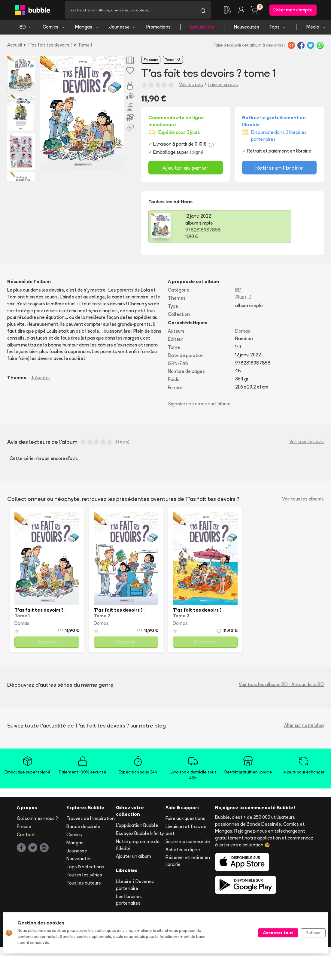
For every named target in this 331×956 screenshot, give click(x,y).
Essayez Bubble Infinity (140, 835)
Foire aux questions (185, 821)
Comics (54, 29)
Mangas (87, 29)
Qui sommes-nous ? (37, 821)
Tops (277, 29)
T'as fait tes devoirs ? (50, 47)
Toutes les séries (84, 877)
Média (316, 29)
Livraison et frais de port (186, 832)
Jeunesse (122, 29)
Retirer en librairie (279, 169)
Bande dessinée (83, 829)
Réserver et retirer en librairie (188, 863)
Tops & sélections (85, 869)
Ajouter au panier (185, 169)
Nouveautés (246, 29)
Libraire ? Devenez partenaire (135, 887)
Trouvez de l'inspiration (90, 821)
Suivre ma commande (188, 843)
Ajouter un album (133, 858)
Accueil (14, 47)
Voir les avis (191, 86)
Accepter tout (278, 932)
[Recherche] (130, 11)
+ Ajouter (40, 380)
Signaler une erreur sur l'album (199, 406)
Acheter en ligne (183, 852)
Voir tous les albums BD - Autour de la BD (281, 687)
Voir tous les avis (306, 444)
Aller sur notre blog (304, 728)
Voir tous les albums (303, 501)
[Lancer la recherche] (203, 11)
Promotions (158, 29)
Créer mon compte (293, 11)
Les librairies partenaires (129, 902)
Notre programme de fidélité (137, 847)
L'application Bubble (137, 827)
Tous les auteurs (83, 885)
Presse (24, 829)
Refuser (313, 932)
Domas (242, 333)
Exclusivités (202, 29)
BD (26, 29)
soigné (196, 154)
